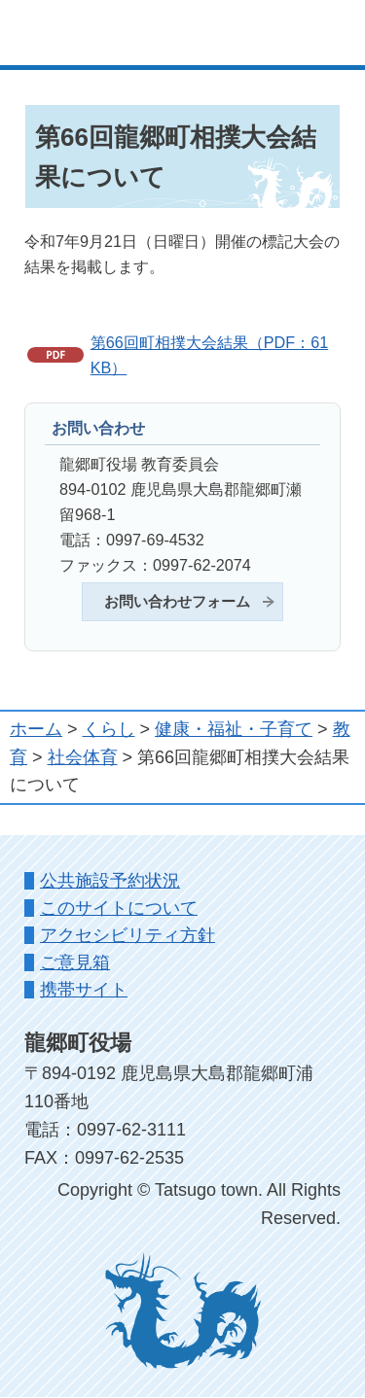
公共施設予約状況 (110, 881)
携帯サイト (84, 989)
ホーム (36, 729)
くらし (109, 729)
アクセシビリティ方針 (127, 935)
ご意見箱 (75, 962)
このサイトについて (119, 908)
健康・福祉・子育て (233, 729)
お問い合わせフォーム (177, 602)
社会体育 (83, 757)
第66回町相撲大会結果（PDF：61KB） (209, 354)
